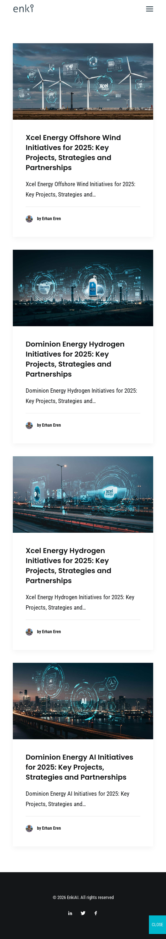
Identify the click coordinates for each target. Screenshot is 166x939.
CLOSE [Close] (157, 924)
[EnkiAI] (23, 9)
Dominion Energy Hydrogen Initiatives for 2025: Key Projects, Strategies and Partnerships (75, 359)
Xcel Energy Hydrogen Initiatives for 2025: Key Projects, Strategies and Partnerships (68, 566)
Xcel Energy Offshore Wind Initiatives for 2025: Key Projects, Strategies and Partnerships (73, 153)
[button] (149, 9)
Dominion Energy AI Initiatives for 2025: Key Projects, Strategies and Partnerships (79, 767)
